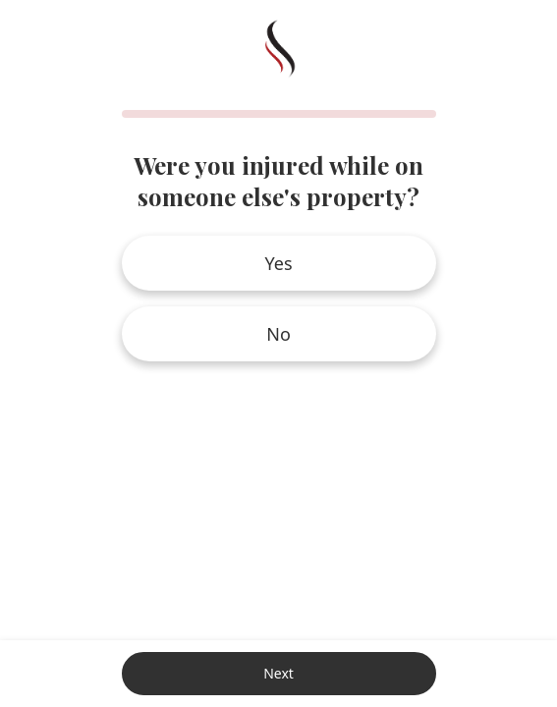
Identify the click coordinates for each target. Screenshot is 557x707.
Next (278, 673)
